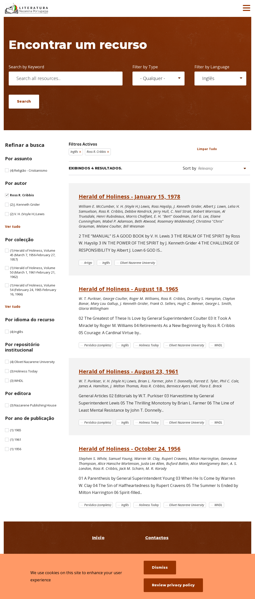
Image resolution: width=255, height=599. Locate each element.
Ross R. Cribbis (22, 195)
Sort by (189, 168)
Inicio (98, 537)
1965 (15, 430)
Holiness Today (24, 371)
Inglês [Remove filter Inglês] (74, 152)
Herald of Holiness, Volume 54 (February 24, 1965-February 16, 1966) (33, 289)
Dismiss (160, 567)
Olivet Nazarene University (32, 361)
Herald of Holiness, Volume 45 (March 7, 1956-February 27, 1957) (32, 255)
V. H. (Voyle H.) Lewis (27, 214)
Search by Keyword (26, 67)
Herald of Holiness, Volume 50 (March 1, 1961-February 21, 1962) (32, 272)
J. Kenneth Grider (25, 204)
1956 (15, 449)
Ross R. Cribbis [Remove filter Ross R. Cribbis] (96, 152)
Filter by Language (211, 67)
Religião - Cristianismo (28, 170)
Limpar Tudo (207, 149)
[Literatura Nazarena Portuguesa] (41, 8)
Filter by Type (145, 67)
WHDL (16, 380)
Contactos (157, 537)
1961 (15, 439)
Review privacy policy (173, 585)
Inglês (16, 331)
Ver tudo (12, 226)
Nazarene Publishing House (33, 405)
